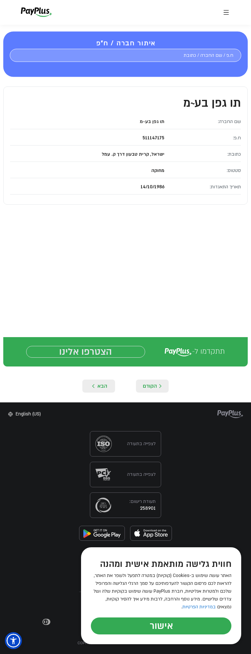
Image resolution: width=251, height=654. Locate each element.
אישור (161, 626)
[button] (13, 640)
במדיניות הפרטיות (199, 607)
